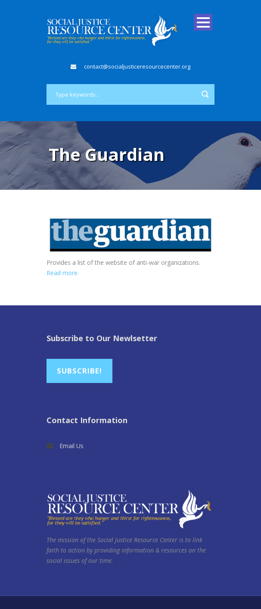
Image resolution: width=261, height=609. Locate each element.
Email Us (71, 446)
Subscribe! (79, 371)
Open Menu (203, 22)
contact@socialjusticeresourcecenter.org (137, 66)
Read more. (63, 273)
